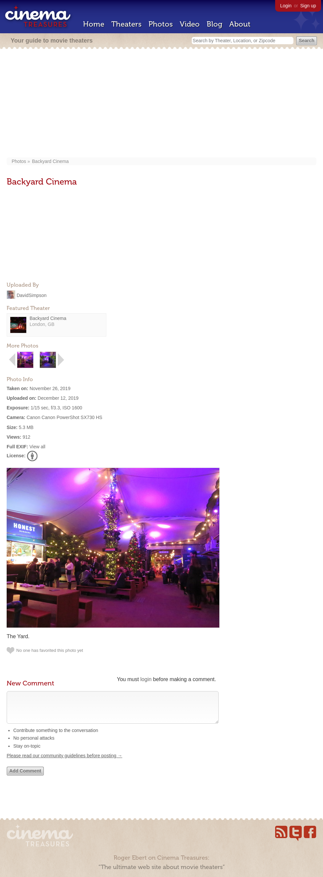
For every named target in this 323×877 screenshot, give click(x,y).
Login (285, 5)
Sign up (308, 5)
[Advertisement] (161, 103)
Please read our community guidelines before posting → (64, 762)
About (240, 24)
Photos (161, 24)
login (146, 679)
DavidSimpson (32, 295)
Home (93, 24)
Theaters (126, 24)
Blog (214, 24)
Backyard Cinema (50, 161)
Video (190, 24)
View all (37, 446)
